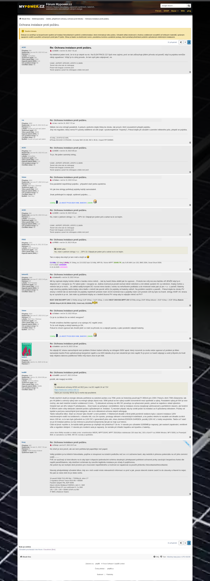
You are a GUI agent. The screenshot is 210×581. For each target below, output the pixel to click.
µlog (189, 11)
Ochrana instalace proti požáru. (39, 24)
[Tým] (163, 557)
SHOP (166, 11)
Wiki (183, 11)
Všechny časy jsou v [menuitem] (178, 557)
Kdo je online (25, 547)
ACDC (24, 47)
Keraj (23, 442)
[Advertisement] (105, 96)
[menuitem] (64, 19)
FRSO (24, 239)
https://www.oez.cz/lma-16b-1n (66, 390)
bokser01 (25, 274)
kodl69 (24, 372)
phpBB (97, 564)
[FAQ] (156, 557)
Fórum (158, 11)
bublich (24, 357)
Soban (24, 177)
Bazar (173, 11)
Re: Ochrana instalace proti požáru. (71, 47)
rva (23, 120)
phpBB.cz (110, 568)
